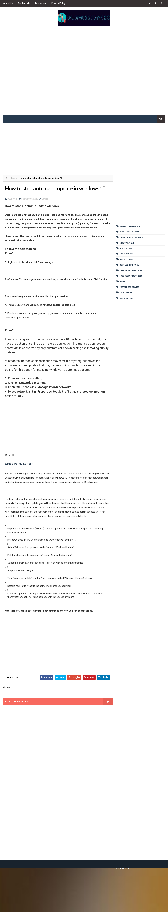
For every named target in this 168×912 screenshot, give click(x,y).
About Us (8, 3)
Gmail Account (126, 259)
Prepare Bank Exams (129, 287)
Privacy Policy (58, 3)
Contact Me (24, 3)
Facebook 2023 (126, 248)
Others (14, 178)
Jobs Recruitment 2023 (130, 276)
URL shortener (126, 298)
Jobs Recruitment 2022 (130, 271)
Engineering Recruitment (131, 237)
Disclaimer (40, 3)
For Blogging (126, 254)
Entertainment (126, 243)
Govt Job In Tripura (129, 265)
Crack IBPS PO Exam (129, 232)
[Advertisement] (84, 72)
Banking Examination (129, 226)
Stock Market (126, 293)
